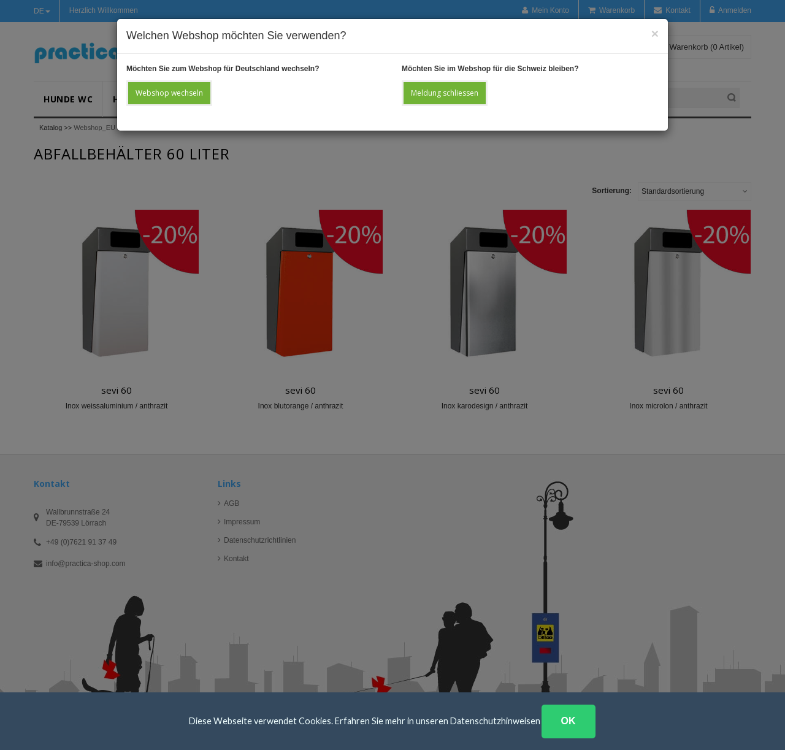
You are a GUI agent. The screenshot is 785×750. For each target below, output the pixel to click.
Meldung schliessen (444, 93)
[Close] (655, 33)
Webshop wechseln (169, 93)
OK (568, 721)
